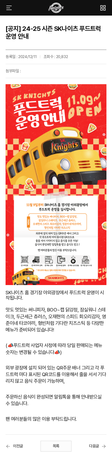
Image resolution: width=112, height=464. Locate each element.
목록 (56, 446)
